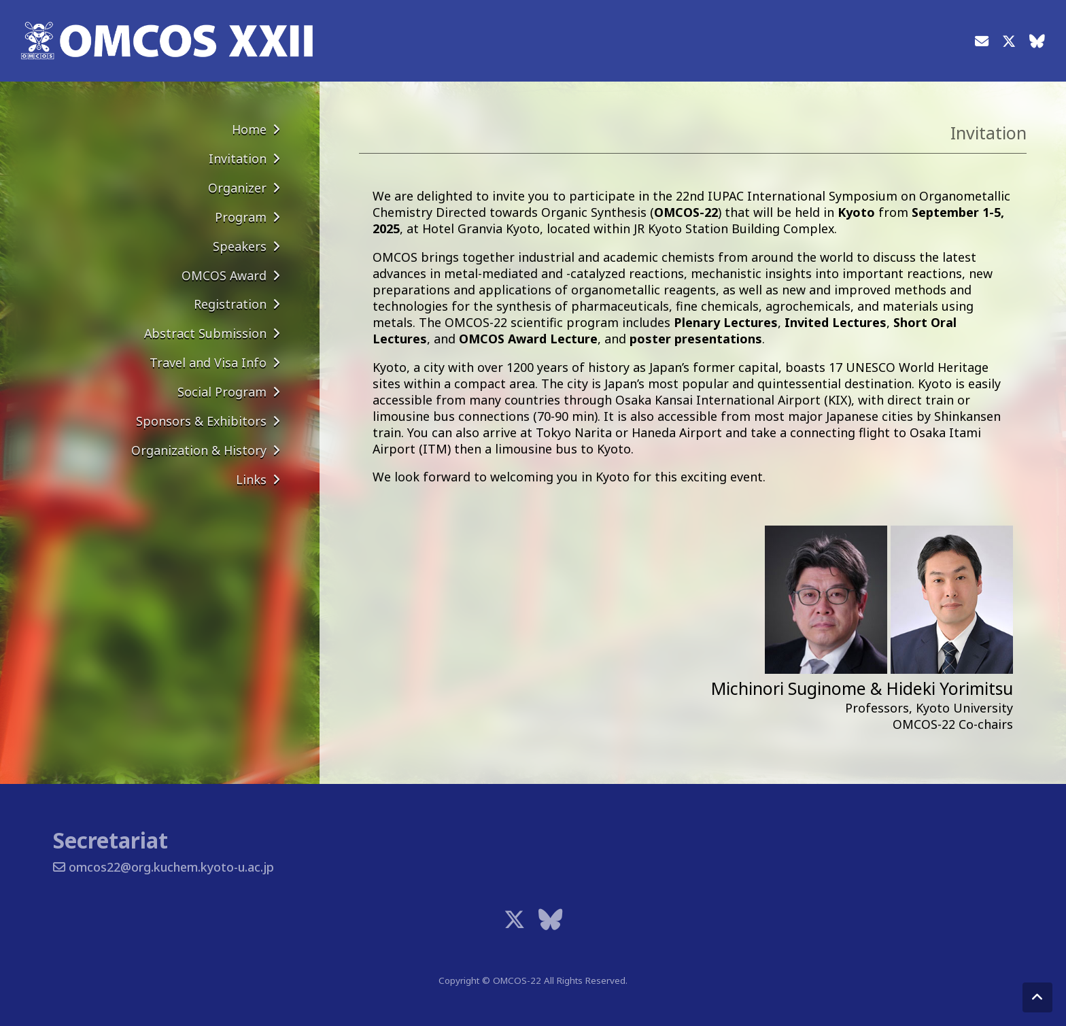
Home (249, 129)
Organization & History (198, 450)
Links (251, 479)
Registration (230, 304)
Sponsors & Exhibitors (201, 421)
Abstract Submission (205, 333)
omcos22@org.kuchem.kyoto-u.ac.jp (163, 867)
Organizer (237, 187)
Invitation (237, 158)
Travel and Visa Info (208, 362)
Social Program (221, 391)
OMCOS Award (224, 275)
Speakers (239, 246)
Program (240, 217)
